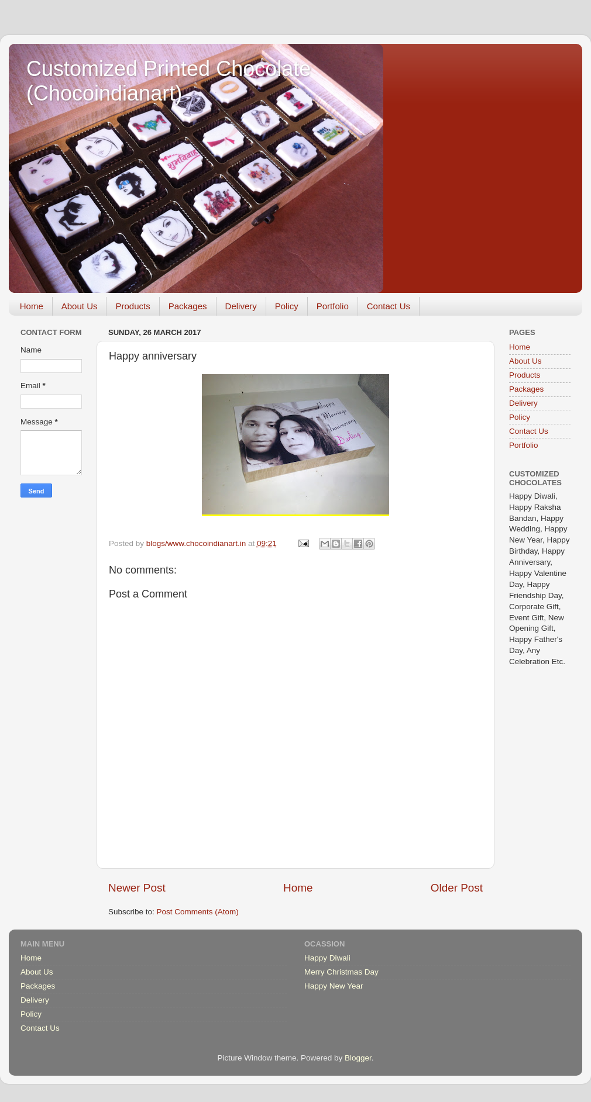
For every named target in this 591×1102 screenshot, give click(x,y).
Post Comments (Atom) (198, 911)
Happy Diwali (327, 958)
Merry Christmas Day (341, 972)
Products (132, 306)
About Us (79, 306)
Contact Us (388, 306)
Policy (286, 306)
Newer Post (137, 888)
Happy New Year (333, 986)
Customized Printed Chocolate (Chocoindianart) (168, 81)
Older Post (457, 888)
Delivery (241, 306)
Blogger (358, 1057)
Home (31, 306)
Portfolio (333, 306)
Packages (188, 306)
